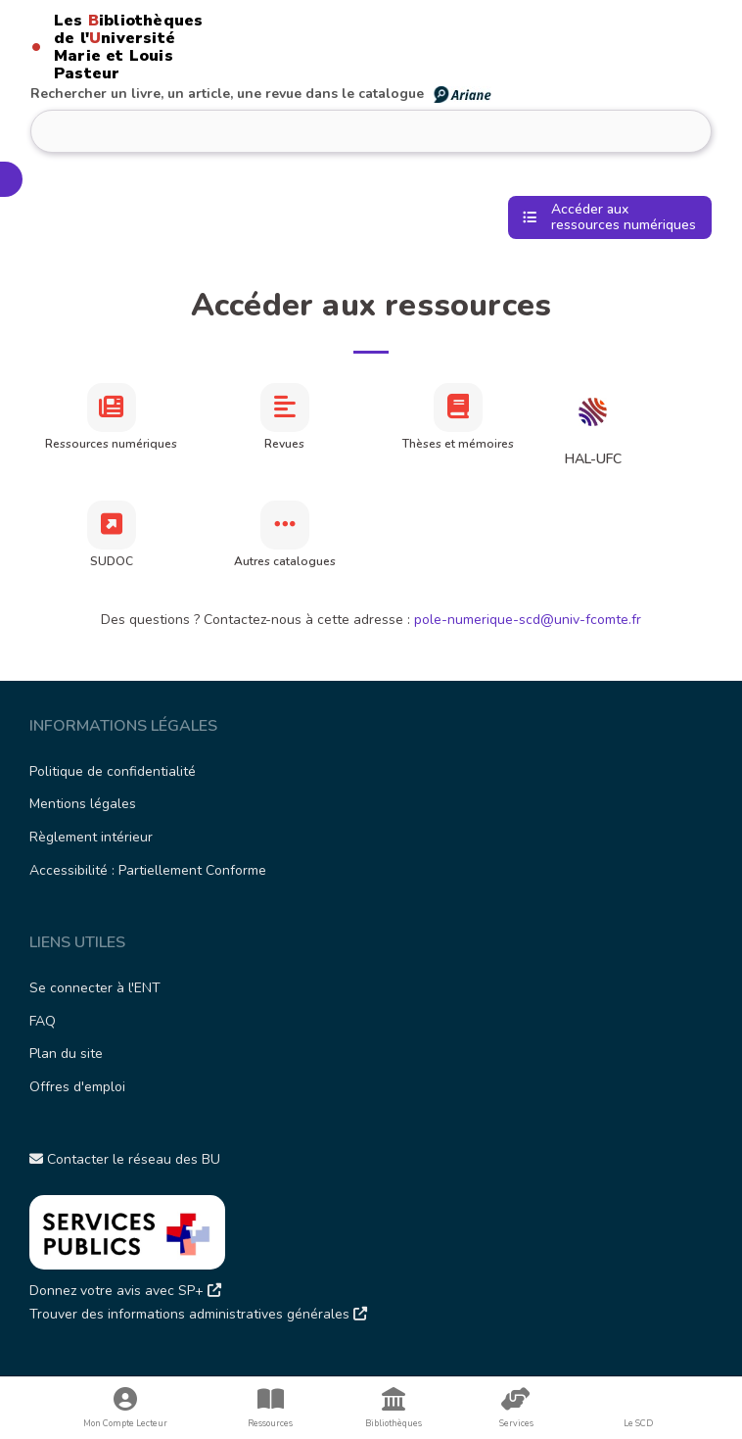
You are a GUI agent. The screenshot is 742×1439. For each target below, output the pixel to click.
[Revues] (284, 407)
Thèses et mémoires (458, 444)
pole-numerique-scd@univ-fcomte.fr (527, 619)
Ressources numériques (111, 444)
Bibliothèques (393, 1408)
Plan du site (66, 1053)
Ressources (270, 1408)
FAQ (42, 1021)
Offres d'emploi (77, 1087)
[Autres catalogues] (284, 525)
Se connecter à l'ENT (95, 988)
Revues (284, 444)
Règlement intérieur (91, 837)
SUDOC (111, 561)
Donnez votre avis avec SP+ (125, 1290)
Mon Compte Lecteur (126, 1408)
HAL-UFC (593, 459)
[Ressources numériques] (111, 407)
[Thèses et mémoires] (458, 407)
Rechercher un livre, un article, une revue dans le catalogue (261, 93)
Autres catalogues (285, 561)
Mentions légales (82, 803)
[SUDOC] (111, 525)
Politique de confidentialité (112, 771)
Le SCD (638, 1423)
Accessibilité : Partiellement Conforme (147, 870)
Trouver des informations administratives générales (198, 1314)
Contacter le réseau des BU (124, 1159)
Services (515, 1408)
